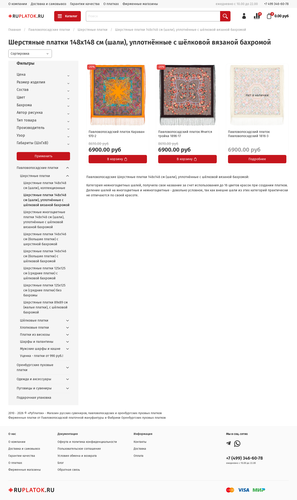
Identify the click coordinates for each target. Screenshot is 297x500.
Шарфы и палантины (36, 342)
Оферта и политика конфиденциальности (87, 442)
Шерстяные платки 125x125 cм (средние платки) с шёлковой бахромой (44, 273)
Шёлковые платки (34, 320)
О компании (17, 4)
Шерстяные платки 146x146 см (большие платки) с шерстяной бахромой (44, 239)
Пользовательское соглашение (79, 448)
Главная (14, 30)
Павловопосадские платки (49, 30)
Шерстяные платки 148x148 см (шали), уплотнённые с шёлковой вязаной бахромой (46, 200)
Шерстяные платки (93, 30)
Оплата (138, 456)
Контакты (140, 442)
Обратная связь (69, 470)
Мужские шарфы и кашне (40, 349)
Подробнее (257, 159)
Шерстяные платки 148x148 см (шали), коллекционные (44, 185)
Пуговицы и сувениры (34, 388)
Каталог (67, 16)
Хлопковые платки (34, 327)
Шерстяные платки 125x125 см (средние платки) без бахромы (44, 290)
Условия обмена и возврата (77, 456)
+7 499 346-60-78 (276, 4)
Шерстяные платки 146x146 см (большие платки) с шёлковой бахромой (44, 256)
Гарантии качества (85, 4)
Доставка (140, 448)
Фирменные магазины (140, 4)
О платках (111, 4)
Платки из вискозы (35, 335)
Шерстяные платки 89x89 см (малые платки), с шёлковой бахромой (45, 307)
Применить (43, 156)
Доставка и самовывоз (48, 4)
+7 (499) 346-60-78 (244, 458)
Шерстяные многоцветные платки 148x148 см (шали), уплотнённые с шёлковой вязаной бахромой (44, 219)
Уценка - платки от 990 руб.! (41, 356)
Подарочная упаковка (34, 398)
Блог (61, 463)
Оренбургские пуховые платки (35, 367)
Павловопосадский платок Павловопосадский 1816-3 (249, 134)
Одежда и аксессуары (34, 379)
